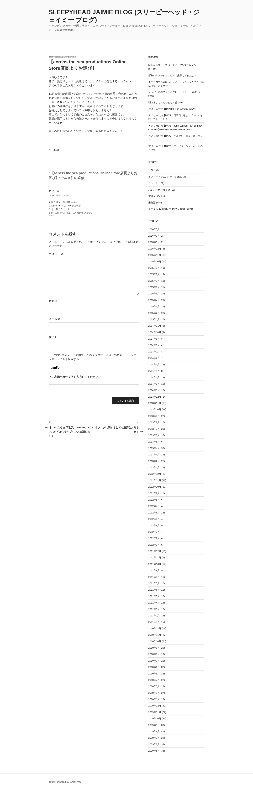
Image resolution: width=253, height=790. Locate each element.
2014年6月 (154, 358)
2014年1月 (154, 390)
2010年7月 (154, 660)
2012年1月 (154, 544)
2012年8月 (154, 499)
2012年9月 (154, 493)
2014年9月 (154, 338)
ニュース (153, 183)
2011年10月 (154, 564)
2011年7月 (154, 583)
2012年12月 (154, 473)
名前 (53, 301)
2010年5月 (154, 673)
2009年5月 (154, 750)
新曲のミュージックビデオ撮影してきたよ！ (172, 75)
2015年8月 (154, 274)
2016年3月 (154, 235)
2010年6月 (154, 667)
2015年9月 (154, 268)
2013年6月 (154, 435)
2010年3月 (154, 686)
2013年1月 (154, 467)
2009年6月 (154, 744)
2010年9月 (154, 647)
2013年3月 (154, 454)
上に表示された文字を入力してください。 (75, 376)
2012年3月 (154, 532)
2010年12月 (154, 628)
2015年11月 (154, 255)
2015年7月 (154, 280)
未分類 (56, 150)
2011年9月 (154, 570)
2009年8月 (154, 731)
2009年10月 (154, 718)
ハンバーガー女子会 (159, 189)
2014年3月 (154, 377)
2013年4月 (154, 448)
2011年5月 (154, 596)
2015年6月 (154, 287)
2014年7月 (154, 351)
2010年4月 (154, 680)
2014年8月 (154, 345)
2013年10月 (154, 409)
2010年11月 (154, 634)
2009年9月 (154, 725)
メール (54, 319)
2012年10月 (154, 486)
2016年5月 (154, 229)
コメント (56, 254)
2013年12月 (154, 396)
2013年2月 (154, 461)
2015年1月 (154, 319)
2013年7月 (154, 429)
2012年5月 (154, 519)
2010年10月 (154, 641)
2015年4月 (154, 300)
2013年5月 (154, 441)
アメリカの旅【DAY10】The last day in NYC (172, 109)
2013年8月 (154, 422)
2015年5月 (154, 293)
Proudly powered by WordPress (65, 782)
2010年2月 (154, 693)
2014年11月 (154, 325)
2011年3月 (154, 609)
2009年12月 (154, 705)
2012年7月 (154, 506)
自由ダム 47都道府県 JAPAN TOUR (167, 209)
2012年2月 (154, 538)
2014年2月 (154, 383)
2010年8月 (154, 654)
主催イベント (155, 196)
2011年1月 (154, 622)
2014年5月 (154, 364)
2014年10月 (154, 332)
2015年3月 (154, 306)
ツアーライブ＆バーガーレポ (164, 176)
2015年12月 (154, 248)
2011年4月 (154, 602)
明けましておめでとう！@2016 (165, 102)
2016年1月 (154, 242)
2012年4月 (154, 525)
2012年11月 (154, 480)
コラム (152, 170)
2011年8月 (154, 577)
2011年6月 (154, 589)
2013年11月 (154, 403)
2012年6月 (154, 512)
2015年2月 (154, 313)
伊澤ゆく (74, 57)
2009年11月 (154, 712)
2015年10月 (154, 261)
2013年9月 (154, 416)
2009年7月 (154, 737)
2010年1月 (154, 699)
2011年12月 (154, 551)
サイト (53, 337)
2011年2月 (154, 615)
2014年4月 (154, 371)
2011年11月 (154, 557)
